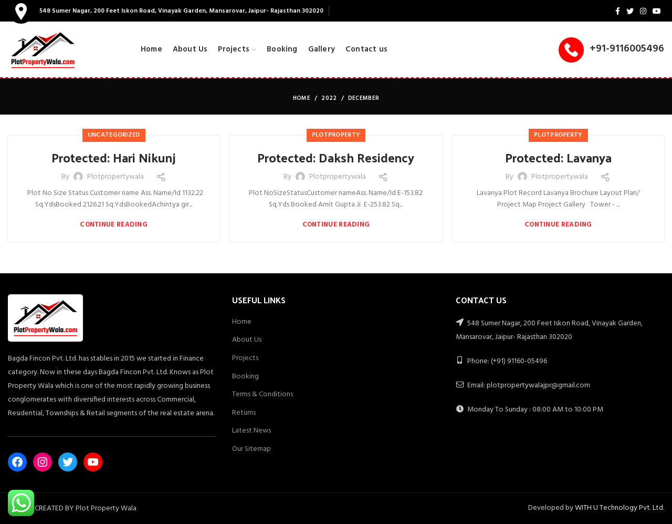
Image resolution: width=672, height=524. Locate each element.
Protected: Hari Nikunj (113, 158)
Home (301, 98)
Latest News (251, 431)
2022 (329, 98)
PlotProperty (336, 135)
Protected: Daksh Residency (335, 158)
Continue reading (114, 224)
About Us (246, 340)
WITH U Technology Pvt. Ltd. (619, 508)
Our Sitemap (251, 449)
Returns (244, 413)
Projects (245, 358)
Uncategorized (114, 135)
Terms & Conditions (262, 394)
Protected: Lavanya (558, 158)
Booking (245, 377)
